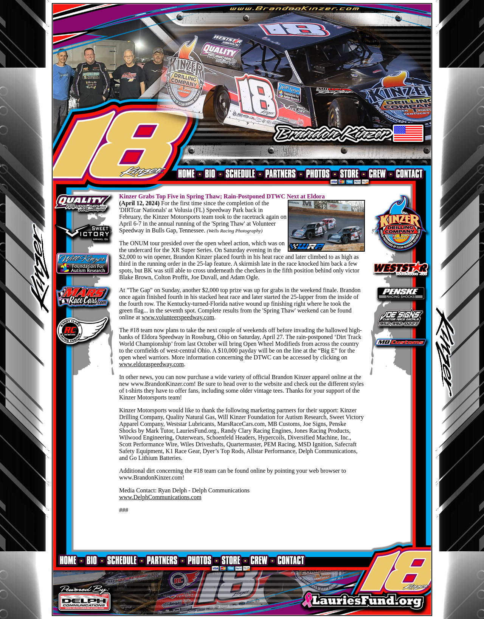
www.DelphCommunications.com (160, 497)
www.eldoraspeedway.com (151, 364)
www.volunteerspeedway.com (178, 317)
